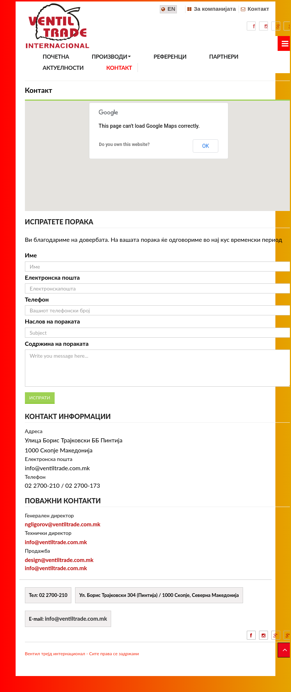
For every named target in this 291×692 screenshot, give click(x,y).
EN (171, 9)
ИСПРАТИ (39, 397)
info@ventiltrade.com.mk (56, 542)
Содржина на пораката (56, 343)
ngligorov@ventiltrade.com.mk (62, 524)
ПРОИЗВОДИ (111, 56)
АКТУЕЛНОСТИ (63, 67)
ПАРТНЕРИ (223, 56)
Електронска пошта (52, 277)
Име (31, 255)
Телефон (37, 299)
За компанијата (215, 9)
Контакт (258, 9)
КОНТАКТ (119, 67)
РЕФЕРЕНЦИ (170, 56)
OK (205, 146)
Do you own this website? (124, 144)
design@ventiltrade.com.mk (59, 559)
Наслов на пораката (52, 321)
